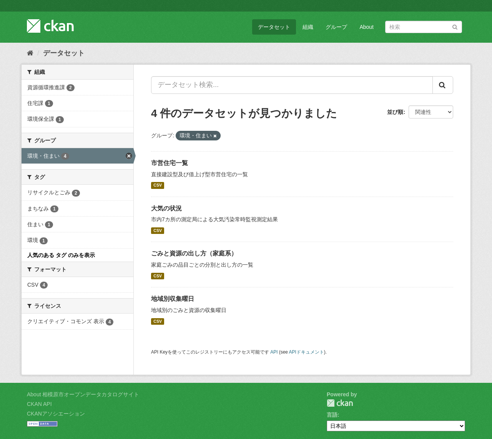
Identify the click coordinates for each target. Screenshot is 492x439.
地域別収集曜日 (172, 298)
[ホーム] (30, 53)
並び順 (395, 112)
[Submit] (455, 26)
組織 (308, 27)
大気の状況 (166, 208)
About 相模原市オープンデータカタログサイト (83, 394)
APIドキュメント (306, 352)
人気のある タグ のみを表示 (61, 255)
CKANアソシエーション (56, 414)
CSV (157, 185)
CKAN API (39, 404)
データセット (274, 27)
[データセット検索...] (292, 85)
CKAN (340, 403)
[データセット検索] (423, 27)
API (274, 352)
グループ (336, 27)
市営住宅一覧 (169, 163)
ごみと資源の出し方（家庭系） (194, 253)
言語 (332, 415)
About (366, 27)
